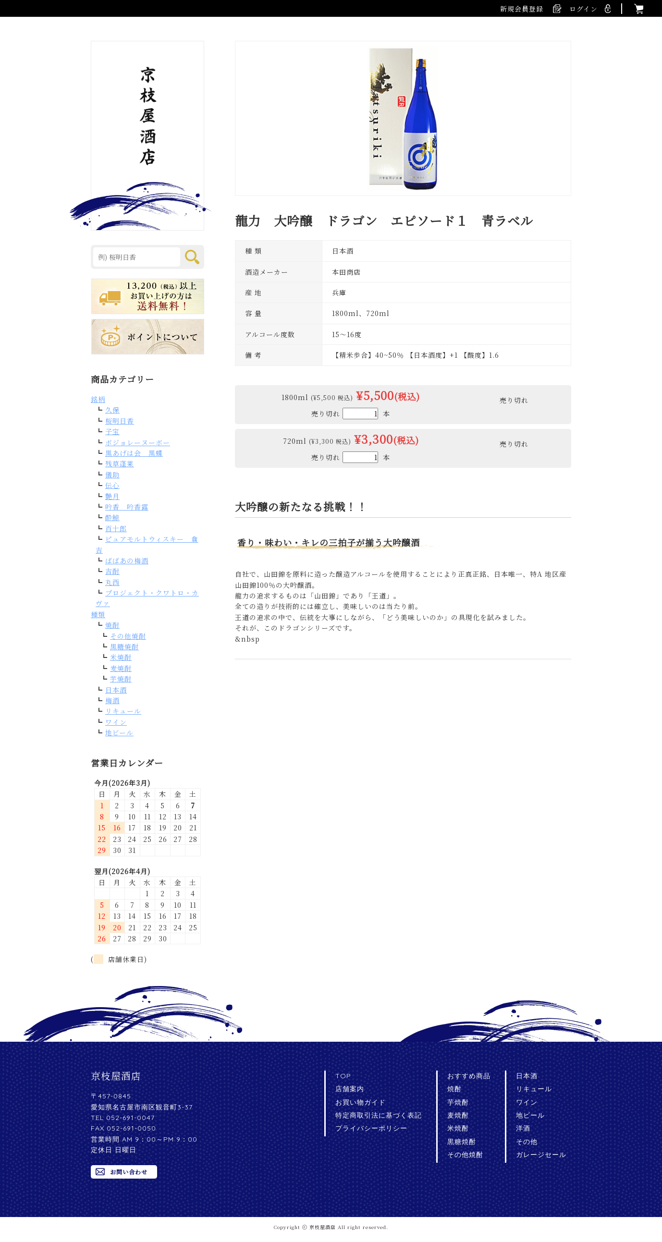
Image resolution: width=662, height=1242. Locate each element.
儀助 (112, 474)
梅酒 (112, 700)
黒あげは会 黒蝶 (134, 453)
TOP (343, 1076)
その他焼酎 (128, 636)
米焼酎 (121, 657)
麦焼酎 (121, 668)
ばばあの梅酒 (126, 560)
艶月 (112, 496)
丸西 (112, 582)
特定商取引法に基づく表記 (378, 1115)
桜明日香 (119, 421)
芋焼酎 (121, 678)
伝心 (112, 485)
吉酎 (112, 571)
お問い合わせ (128, 1172)
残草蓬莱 (119, 463)
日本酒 (116, 689)
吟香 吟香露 (126, 506)
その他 (527, 1141)
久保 (112, 409)
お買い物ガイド (360, 1102)
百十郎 (116, 528)
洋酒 (523, 1128)
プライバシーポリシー (371, 1128)
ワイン (116, 722)
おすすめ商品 (468, 1076)
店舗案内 (349, 1088)
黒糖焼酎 (124, 646)
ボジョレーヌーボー (137, 442)
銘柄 (98, 399)
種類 (98, 614)
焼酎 (112, 625)
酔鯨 (112, 517)
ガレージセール (541, 1154)
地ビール (119, 732)
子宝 (112, 431)
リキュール (123, 711)
